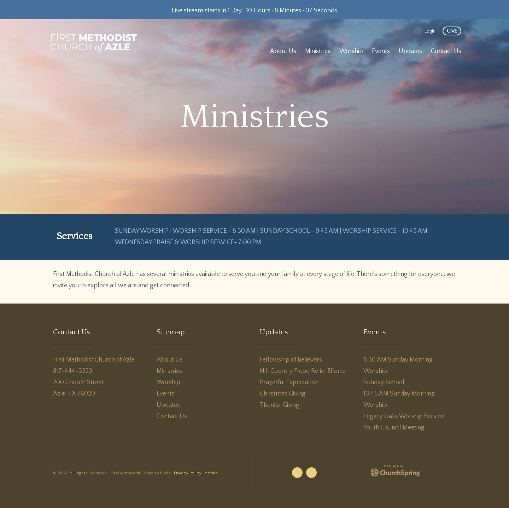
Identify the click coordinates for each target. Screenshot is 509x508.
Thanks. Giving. (280, 405)
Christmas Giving (282, 393)
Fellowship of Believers (291, 359)
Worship (168, 382)
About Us (170, 359)
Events (166, 393)
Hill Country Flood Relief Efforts (302, 371)
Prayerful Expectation (289, 382)
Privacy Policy (187, 473)
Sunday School (383, 382)
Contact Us (172, 416)
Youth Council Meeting (394, 427)
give (452, 31)
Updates (168, 405)
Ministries (169, 371)
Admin (211, 473)
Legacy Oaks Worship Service (403, 416)
